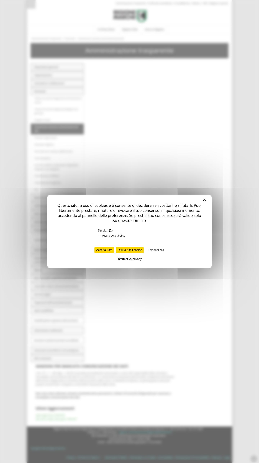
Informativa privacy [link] (129, 259)
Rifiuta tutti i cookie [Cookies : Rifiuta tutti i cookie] (130, 249)
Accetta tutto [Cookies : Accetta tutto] (104, 249)
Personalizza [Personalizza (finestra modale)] (155, 249)
